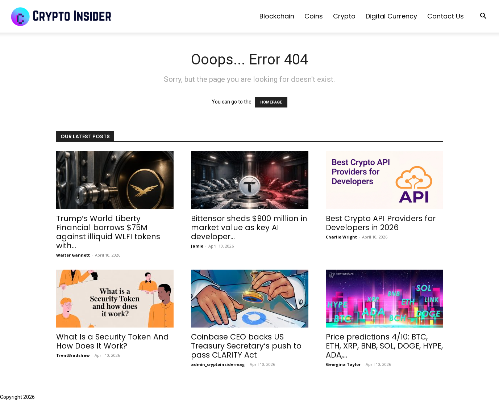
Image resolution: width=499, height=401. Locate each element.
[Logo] (61, 16)
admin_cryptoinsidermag (218, 364)
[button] (483, 16)
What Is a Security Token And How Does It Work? (112, 341)
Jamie (197, 246)
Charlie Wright (341, 237)
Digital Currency (391, 16)
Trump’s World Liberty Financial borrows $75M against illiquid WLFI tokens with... (108, 232)
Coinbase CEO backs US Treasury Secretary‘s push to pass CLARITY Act (246, 346)
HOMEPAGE (271, 102)
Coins (313, 16)
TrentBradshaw (73, 355)
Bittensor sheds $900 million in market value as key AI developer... (249, 227)
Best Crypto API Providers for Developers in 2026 (381, 223)
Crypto (344, 16)
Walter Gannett (73, 255)
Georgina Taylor (343, 364)
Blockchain (276, 16)
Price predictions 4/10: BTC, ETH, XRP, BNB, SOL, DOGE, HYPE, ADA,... (384, 346)
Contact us (445, 16)
